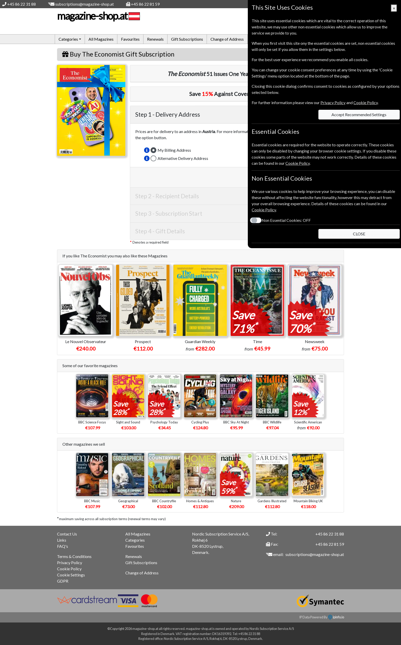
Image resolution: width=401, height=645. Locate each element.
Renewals (155, 39)
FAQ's (62, 546)
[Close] (394, 8)
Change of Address (227, 39)
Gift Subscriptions (187, 39)
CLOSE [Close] (359, 233)
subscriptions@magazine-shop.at (84, 4)
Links (61, 540)
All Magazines (101, 39)
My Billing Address (174, 150)
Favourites (130, 39)
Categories (135, 540)
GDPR (62, 580)
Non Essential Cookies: (285, 220)
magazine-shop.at (98, 16)
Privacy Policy (69, 562)
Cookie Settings (71, 574)
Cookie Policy (69, 568)
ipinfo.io (336, 617)
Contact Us (67, 533)
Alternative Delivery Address (183, 158)
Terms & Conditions (74, 556)
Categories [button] (68, 39)
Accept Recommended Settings (358, 114)
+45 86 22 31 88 (21, 4)
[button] (147, 150)
